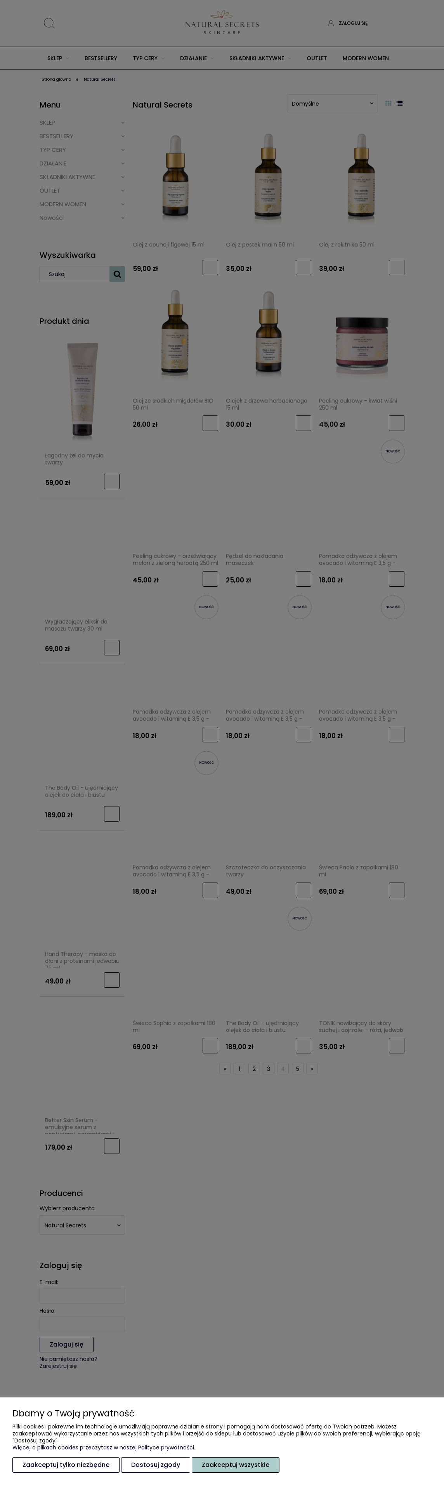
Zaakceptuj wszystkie (235, 1464)
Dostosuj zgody (155, 1464)
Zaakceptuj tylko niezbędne (66, 1464)
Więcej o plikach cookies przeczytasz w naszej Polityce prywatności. (103, 1447)
